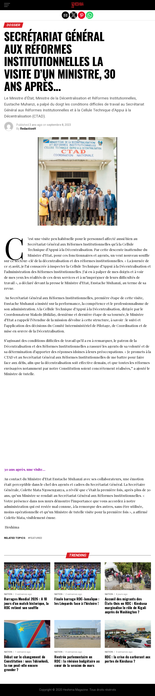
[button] (7, 5)
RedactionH (28, 128)
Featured (35, 538)
